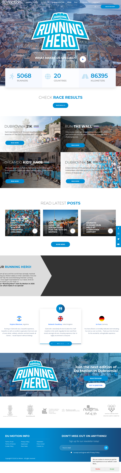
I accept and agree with (86, 452)
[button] (52, 343)
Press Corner (41, 444)
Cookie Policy (9, 446)
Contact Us (40, 446)
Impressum (24, 444)
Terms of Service (10, 444)
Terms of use (9, 442)
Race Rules (24, 446)
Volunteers (40, 442)
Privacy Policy (25, 442)
